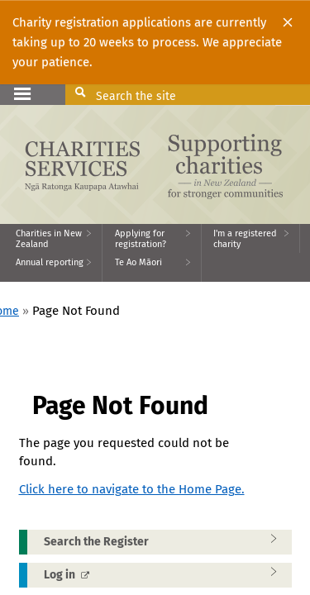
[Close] (288, 22)
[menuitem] (51, 238)
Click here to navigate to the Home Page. (132, 489)
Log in (166, 574)
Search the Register (166, 541)
